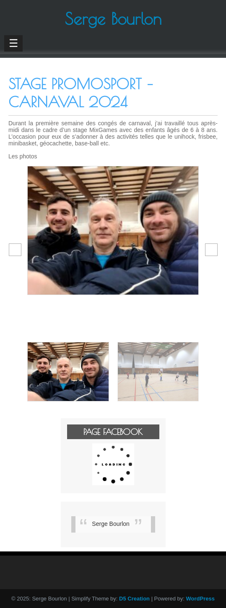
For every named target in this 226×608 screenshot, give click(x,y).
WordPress (200, 598)
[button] (15, 249)
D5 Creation (134, 598)
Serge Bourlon (111, 523)
